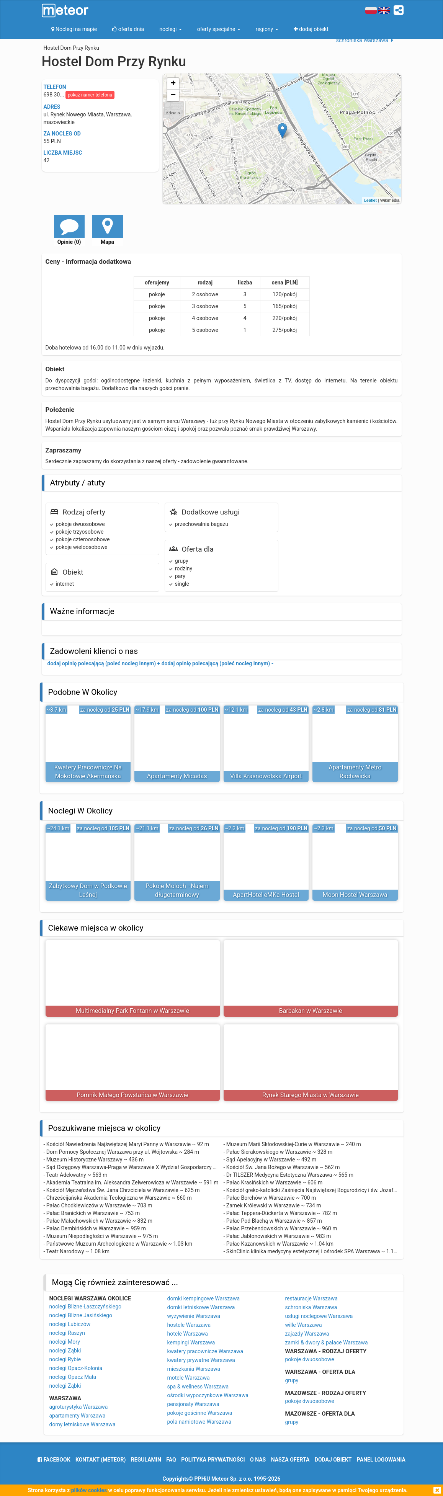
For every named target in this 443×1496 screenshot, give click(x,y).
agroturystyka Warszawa (78, 1407)
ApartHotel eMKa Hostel (266, 894)
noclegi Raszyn (67, 1333)
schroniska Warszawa (311, 1307)
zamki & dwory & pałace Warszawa (326, 1342)
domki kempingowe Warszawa (203, 1298)
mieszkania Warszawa (194, 1369)
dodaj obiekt (333, 1460)
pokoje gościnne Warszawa (199, 1413)
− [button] (173, 95)
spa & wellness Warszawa (198, 1386)
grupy (292, 1380)
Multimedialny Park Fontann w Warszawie (132, 1010)
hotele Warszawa (187, 1334)
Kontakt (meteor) (100, 1460)
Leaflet (370, 200)
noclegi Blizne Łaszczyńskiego (85, 1306)
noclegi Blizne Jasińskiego (80, 1315)
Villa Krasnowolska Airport (266, 776)
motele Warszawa (188, 1378)
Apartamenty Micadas (177, 776)
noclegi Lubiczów (70, 1324)
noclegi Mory (64, 1342)
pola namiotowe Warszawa (199, 1422)
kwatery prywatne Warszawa (201, 1360)
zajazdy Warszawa (307, 1334)
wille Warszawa (303, 1325)
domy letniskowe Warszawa (82, 1424)
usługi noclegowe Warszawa (319, 1316)
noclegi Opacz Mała (72, 1377)
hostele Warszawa (189, 1325)
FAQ (171, 1460)
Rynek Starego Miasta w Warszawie (310, 1095)
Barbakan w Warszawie (310, 1010)
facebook (54, 1460)
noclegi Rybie (65, 1359)
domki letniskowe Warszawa (201, 1307)
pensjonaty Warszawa (193, 1404)
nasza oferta (290, 1460)
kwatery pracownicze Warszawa (205, 1351)
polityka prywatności (213, 1460)
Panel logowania (381, 1460)
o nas (258, 1460)
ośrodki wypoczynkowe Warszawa (207, 1395)
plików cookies (89, 1490)
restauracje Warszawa (311, 1298)
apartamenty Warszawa (77, 1416)
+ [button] (173, 84)
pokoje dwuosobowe (309, 1359)
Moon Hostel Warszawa (355, 894)
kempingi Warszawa (191, 1342)
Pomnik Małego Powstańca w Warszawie (132, 1095)
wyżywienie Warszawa (194, 1316)
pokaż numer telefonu (90, 95)
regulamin (146, 1460)
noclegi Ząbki (65, 1350)
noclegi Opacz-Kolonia (76, 1368)
